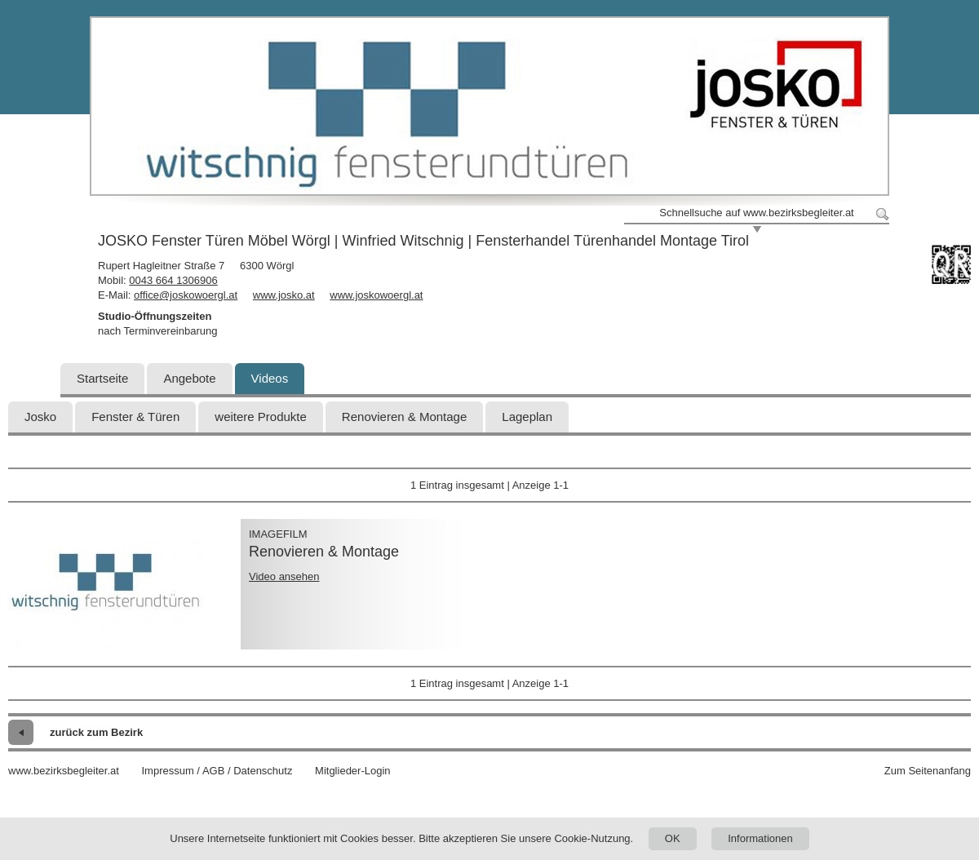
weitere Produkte (261, 416)
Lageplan (527, 416)
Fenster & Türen (135, 416)
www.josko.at (284, 295)
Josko (40, 416)
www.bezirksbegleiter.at (63, 771)
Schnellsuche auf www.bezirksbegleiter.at (756, 212)
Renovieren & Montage (404, 416)
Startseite (102, 378)
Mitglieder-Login (353, 771)
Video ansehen (284, 576)
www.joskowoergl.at (376, 295)
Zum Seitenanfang (927, 771)
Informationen (760, 838)
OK (672, 838)
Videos (270, 378)
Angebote (189, 378)
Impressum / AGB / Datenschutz (216, 771)
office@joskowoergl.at (185, 295)
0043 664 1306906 (173, 280)
